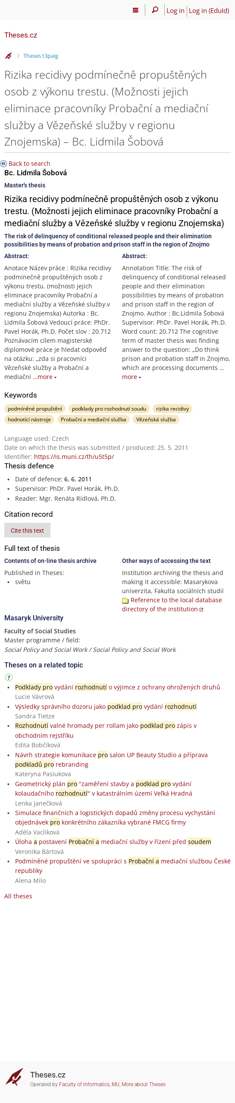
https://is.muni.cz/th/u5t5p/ (74, 456)
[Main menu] (135, 10)
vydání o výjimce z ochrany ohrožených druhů (117, 687)
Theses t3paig (40, 56)
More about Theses (144, 1084)
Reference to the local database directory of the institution (172, 604)
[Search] (155, 10)
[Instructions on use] (10, 679)
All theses (18, 896)
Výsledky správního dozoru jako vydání (106, 706)
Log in (175, 10)
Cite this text (27, 530)
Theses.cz (20, 35)
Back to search (29, 163)
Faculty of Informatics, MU (89, 1084)
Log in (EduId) (209, 10)
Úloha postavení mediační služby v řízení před (113, 842)
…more (43, 377)
